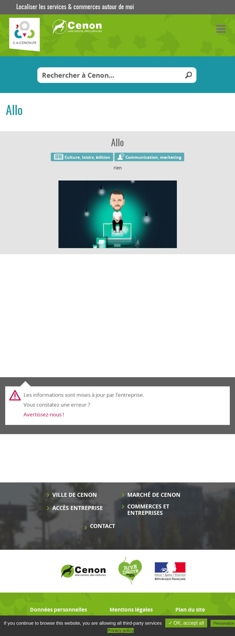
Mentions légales (131, 609)
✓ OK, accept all (186, 623)
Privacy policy (120, 630)
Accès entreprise (77, 508)
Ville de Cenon (74, 495)
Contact (102, 526)
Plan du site (190, 609)
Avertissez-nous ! (44, 414)
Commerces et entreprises (148, 509)
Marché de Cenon (154, 495)
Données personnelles (58, 609)
